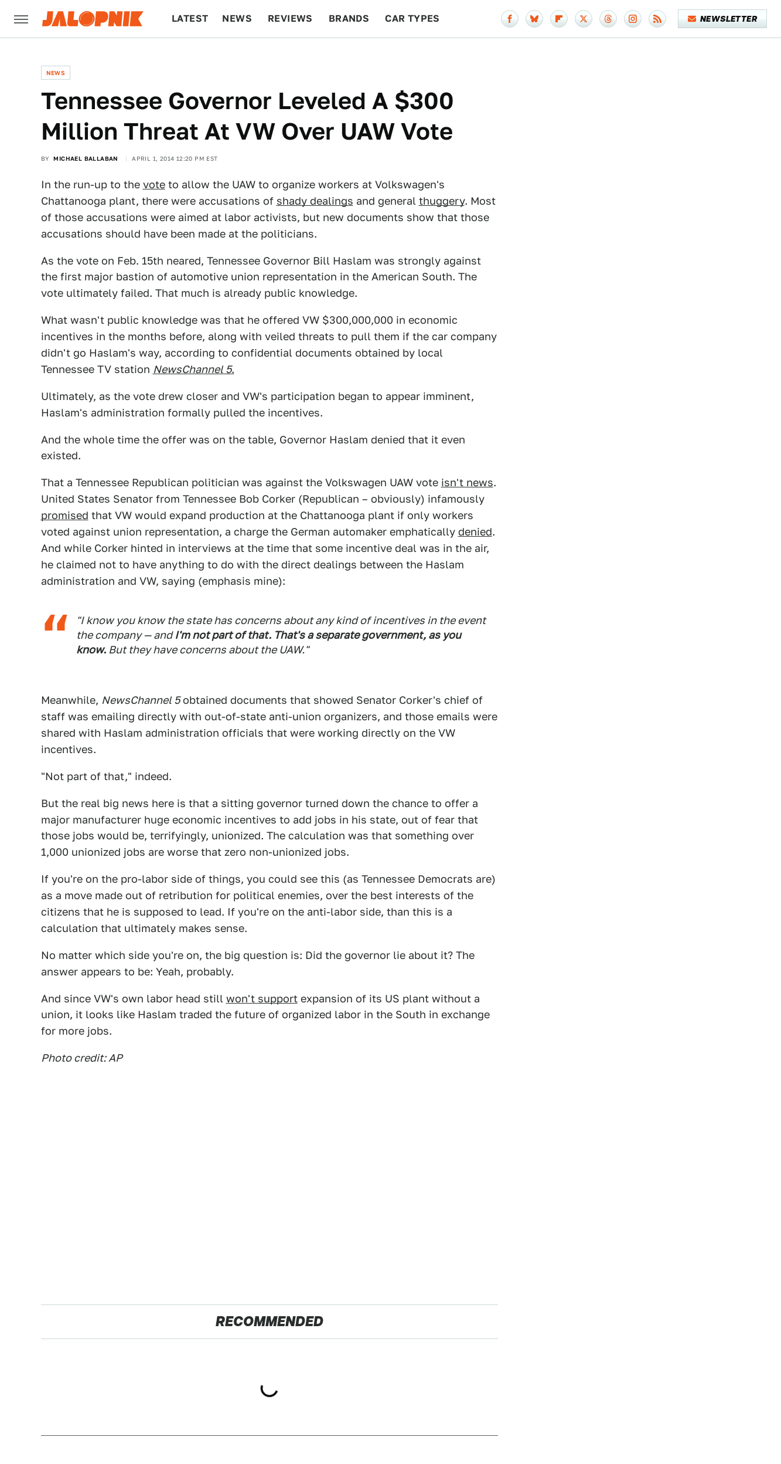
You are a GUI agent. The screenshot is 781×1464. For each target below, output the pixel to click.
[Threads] (608, 19)
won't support (262, 998)
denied (475, 532)
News (237, 18)
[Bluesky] (534, 19)
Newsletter (723, 19)
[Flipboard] (559, 19)
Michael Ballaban (85, 158)
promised (64, 515)
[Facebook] (510, 19)
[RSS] (657, 19)
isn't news (467, 482)
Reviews (290, 18)
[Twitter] (583, 19)
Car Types (412, 18)
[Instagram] (633, 19)
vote (154, 184)
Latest (190, 18)
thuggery (442, 201)
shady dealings (315, 201)
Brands (349, 18)
